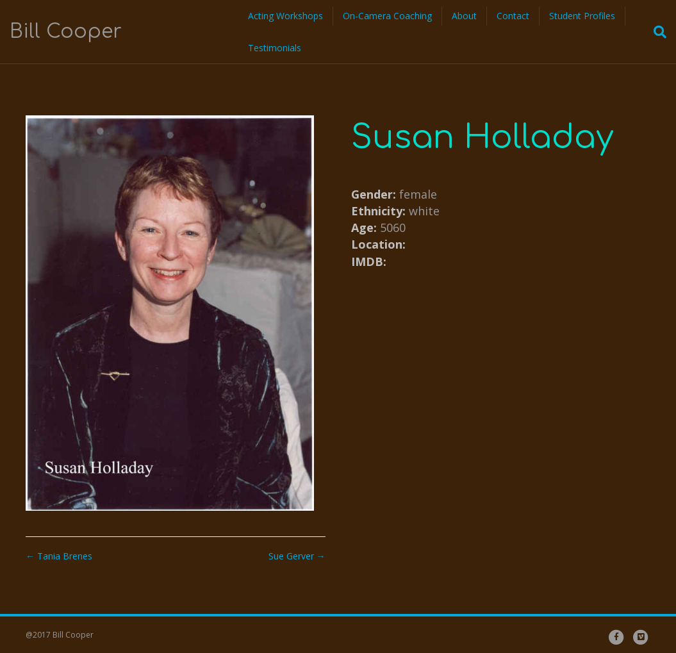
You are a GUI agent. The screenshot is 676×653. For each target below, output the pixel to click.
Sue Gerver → (297, 556)
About (464, 16)
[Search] (656, 32)
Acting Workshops (285, 16)
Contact (513, 16)
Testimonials (274, 48)
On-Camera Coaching (387, 16)
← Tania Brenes (59, 556)
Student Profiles (582, 16)
